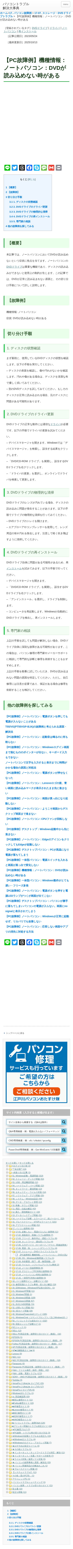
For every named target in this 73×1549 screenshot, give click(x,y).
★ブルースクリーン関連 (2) (25, 1469)
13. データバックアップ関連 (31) (27, 1215)
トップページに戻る (15, 1033)
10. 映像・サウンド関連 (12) (25, 1205)
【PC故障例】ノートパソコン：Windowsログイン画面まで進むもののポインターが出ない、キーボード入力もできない (37, 752)
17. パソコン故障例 (20, 13)
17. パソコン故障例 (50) (23, 1228)
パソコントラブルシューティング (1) (29, 1482)
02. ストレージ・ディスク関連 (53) (28, 1179)
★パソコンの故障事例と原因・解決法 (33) (31, 1462)
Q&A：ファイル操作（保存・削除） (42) (30, 1370)
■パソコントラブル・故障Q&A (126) (28, 1423)
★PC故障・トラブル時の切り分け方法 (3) (31, 1433)
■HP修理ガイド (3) (20, 1406)
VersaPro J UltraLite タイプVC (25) (28, 1383)
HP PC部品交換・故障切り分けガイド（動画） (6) (35, 1347)
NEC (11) (16, 1357)
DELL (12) (16, 1330)
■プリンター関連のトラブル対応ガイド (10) (32, 1426)
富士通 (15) (17, 1489)
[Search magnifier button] (63, 1122)
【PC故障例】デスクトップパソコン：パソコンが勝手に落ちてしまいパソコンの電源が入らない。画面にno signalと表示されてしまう (36, 906)
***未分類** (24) (19, 1169)
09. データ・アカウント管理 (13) (27, 1202)
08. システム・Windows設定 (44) (27, 1199)
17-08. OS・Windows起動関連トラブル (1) (35, 1258)
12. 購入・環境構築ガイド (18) (26, 1212)
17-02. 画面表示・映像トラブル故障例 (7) (34, 1235)
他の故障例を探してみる (20, 226)
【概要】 (11, 187)
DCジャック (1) (19, 1327)
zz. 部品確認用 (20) (21, 1396)
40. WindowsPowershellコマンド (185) (29, 1314)
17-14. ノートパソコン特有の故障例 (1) (33, 1274)
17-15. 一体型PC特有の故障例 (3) (31, 1278)
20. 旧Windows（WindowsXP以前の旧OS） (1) (33, 1288)
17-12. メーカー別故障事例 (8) (29, 1268)
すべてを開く (12, 1163)
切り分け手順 (14, 197)
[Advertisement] (36, 123)
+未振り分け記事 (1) (21, 1172)
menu (65, 4)
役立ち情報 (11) (19, 1492)
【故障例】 (13, 192)
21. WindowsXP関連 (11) (23, 1291)
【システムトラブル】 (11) (24, 1472)
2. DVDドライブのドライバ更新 (28, 206)
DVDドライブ (40, 28)
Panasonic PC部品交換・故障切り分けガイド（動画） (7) (38, 1367)
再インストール (27, 31)
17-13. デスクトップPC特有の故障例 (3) (34, 1271)
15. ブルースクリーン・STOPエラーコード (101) (34, 1222)
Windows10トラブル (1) (23, 1393)
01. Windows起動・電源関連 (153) (27, 1176)
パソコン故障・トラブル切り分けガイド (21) (32, 1485)
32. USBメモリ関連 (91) (23, 1307)
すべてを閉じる (26, 1163)
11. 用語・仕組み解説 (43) (24, 1209)
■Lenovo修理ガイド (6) (22, 1410)
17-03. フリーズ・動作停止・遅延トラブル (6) (36, 1238)
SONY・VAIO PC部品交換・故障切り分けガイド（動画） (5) (39, 1377)
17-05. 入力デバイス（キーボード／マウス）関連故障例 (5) (42, 1245)
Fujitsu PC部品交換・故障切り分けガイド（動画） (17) (37, 1344)
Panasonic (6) (18, 1363)
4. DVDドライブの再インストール (29, 216)
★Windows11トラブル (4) (24, 1439)
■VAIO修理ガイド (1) (21, 1419)
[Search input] (34, 1122)
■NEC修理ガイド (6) (21, 1413)
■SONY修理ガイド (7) (22, 1416)
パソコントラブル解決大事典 (16, 6)
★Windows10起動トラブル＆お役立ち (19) (31, 1436)
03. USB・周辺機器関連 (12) (25, 1182)
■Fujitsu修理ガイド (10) (23, 1403)
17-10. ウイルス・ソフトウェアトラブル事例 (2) (37, 1265)
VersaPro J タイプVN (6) (23, 1390)
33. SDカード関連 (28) (22, 1311)
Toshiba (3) (17, 1380)
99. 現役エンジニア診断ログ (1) (26, 1324)
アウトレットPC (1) (21, 1479)
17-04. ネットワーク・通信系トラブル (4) (34, 1242)
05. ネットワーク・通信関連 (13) (27, 1189)
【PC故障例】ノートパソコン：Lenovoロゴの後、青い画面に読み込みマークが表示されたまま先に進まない (36, 788)
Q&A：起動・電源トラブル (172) (27, 1373)
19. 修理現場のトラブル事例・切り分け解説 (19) (34, 1284)
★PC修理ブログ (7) (21, 1429)
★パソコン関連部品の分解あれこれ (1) (30, 1466)
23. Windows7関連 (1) (22, 1294)
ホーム (4, 13)
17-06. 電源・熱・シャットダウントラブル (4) (36, 1248)
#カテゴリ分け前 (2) (21, 1166)
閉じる (31, 179)
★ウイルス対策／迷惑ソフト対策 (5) (29, 1459)
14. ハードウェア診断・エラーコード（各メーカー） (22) (38, 1218)
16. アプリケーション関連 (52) (26, 1225)
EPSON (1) (17, 1337)
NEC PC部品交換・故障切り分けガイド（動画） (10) (36, 1360)
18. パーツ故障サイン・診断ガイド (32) (30, 1281)
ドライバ (55, 28)
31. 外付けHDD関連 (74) (23, 1304)
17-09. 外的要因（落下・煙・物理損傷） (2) (35, 1261)
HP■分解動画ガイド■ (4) (23, 1350)
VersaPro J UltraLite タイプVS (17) (28, 1387)
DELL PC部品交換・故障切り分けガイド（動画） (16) (36, 1334)
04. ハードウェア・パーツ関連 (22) (28, 1185)
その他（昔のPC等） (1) (23, 1475)
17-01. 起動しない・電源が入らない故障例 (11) (37, 1232)
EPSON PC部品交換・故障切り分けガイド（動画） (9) (37, 1340)
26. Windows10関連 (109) (23, 1298)
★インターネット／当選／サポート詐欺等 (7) (33, 1456)
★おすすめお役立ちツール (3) (26, 1446)
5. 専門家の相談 (19, 221)
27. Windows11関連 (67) (23, 1301)
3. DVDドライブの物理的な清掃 (28, 211)
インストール (14, 568)
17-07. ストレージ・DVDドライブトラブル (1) (36, 1251)
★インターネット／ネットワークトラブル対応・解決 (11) (38, 1452)
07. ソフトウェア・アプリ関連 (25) (28, 1195)
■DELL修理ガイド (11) (22, 1400)
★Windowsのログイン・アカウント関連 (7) (32, 1443)
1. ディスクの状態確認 (23, 201)
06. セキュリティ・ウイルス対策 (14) (29, 1192)
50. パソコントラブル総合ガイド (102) (29, 1321)
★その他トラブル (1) (22, 1449)
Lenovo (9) (17, 1354)
